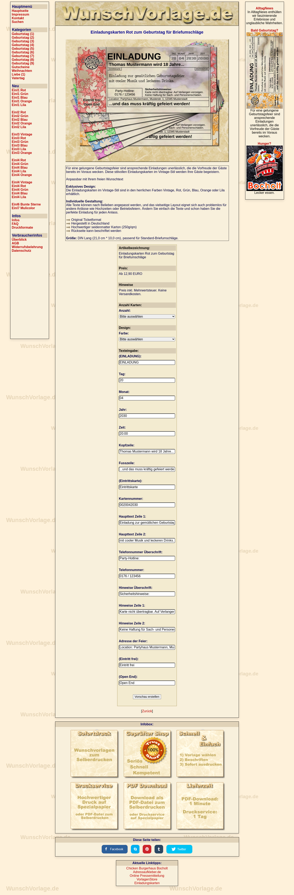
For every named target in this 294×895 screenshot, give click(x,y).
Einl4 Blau (20, 167)
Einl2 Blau (20, 119)
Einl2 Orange (22, 123)
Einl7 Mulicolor (23, 208)
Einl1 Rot (19, 90)
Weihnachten (22, 70)
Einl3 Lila (19, 149)
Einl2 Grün (20, 116)
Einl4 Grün (20, 164)
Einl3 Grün (20, 141)
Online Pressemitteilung (147, 875)
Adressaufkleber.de (147, 872)
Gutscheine (21, 67)
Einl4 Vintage (22, 182)
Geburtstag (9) (23, 63)
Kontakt (18, 18)
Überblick (19, 239)
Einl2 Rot (19, 112)
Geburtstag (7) (23, 56)
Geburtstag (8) (23, 59)
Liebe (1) (18, 74)
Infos (16, 220)
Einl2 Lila (19, 127)
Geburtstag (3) (23, 41)
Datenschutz (21, 250)
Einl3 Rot (19, 138)
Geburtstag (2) (23, 37)
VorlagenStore (147, 879)
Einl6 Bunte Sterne (26, 204)
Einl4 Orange (22, 175)
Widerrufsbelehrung (27, 247)
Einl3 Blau (20, 145)
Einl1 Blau (20, 97)
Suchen (18, 22)
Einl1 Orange (22, 101)
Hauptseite (20, 10)
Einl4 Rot (19, 160)
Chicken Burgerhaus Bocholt (147, 868)
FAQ (15, 224)
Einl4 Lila (19, 171)
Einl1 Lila (19, 105)
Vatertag (18, 78)
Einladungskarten (147, 883)
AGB (15, 243)
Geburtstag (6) (23, 52)
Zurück (147, 711)
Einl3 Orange (22, 153)
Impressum (20, 14)
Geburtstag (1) (23, 34)
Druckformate (22, 227)
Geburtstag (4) (23, 45)
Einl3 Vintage (22, 134)
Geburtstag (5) (23, 48)
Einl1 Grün (20, 94)
